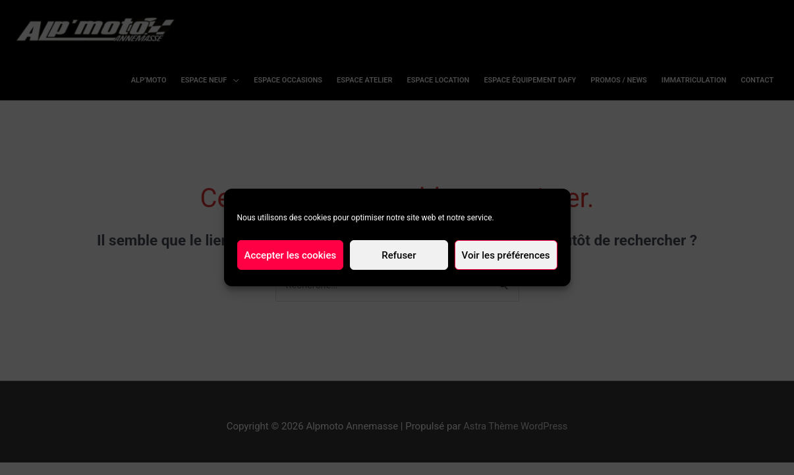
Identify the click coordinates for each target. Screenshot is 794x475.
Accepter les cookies (290, 255)
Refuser (399, 255)
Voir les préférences (506, 255)
